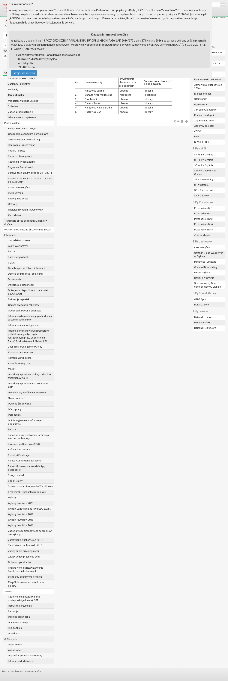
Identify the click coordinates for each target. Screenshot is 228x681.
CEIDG (11, 262)
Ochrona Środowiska (19, 403)
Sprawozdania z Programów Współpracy (30, 486)
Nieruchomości (16, 398)
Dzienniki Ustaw (203, 317)
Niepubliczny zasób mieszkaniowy (27, 392)
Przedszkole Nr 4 (203, 224)
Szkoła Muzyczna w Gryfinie (205, 172)
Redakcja (13, 611)
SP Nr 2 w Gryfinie (203, 159)
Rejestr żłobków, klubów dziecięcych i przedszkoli (28, 468)
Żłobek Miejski (202, 235)
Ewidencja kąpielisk (18, 299)
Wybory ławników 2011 (20, 525)
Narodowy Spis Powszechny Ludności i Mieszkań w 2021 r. (29, 376)
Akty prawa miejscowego (22, 128)
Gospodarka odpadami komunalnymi (28, 134)
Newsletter (14, 633)
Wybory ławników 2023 (20, 503)
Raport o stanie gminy (20, 156)
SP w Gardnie (201, 184)
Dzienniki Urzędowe (205, 327)
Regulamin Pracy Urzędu (21, 167)
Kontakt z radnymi (204, 115)
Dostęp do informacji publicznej (25, 273)
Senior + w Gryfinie (204, 277)
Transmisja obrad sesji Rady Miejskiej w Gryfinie (25, 222)
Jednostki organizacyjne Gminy (25, 346)
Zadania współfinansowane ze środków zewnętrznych (30, 532)
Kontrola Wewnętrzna (19, 357)
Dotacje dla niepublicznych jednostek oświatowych (28, 292)
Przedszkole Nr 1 (203, 208)
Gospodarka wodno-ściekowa (24, 310)
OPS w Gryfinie (202, 272)
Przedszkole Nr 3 (203, 218)
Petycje (12, 429)
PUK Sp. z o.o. (201, 304)
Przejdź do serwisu (24, 73)
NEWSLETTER (201, 142)
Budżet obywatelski (18, 257)
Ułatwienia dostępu (18, 622)
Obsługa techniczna (19, 616)
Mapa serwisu (15, 644)
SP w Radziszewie (204, 190)
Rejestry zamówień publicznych (25, 460)
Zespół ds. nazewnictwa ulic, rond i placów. (27, 584)
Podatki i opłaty (16, 150)
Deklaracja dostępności (21, 284)
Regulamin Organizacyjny (21, 161)
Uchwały (12, 204)
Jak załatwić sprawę (19, 240)
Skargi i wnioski (16, 475)
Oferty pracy (14, 409)
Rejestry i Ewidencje (18, 455)
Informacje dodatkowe (20, 661)
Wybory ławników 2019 (20, 514)
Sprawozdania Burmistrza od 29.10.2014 (30, 172)
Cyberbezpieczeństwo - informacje (27, 268)
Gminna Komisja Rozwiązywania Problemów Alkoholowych (25, 569)
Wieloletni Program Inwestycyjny (25, 209)
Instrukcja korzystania (20, 605)
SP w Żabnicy (201, 195)
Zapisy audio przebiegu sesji (23, 551)
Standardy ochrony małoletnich (25, 576)
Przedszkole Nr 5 (203, 229)
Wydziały (13, 89)
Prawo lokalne (12, 123)
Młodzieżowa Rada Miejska (23, 100)
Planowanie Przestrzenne (21, 145)
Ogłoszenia (14, 414)
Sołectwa (13, 106)
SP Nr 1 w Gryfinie (203, 154)
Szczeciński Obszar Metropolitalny (27, 492)
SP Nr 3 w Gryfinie (203, 165)
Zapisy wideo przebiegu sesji (24, 556)
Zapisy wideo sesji (204, 125)
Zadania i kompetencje (20, 112)
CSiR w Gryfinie (202, 247)
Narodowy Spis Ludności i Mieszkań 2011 (28, 385)
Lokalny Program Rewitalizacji (24, 139)
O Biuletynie (10, 639)
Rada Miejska (16, 95)
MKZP (11, 368)
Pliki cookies (15, 627)
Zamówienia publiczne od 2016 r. (26, 540)
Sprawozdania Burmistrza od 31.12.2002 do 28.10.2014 (30, 180)
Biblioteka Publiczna (205, 261)
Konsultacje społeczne (20, 352)
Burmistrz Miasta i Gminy (21, 78)
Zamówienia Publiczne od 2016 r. (208, 86)
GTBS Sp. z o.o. (202, 299)
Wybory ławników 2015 (20, 519)
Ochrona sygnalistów (19, 562)
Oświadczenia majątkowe (22, 117)
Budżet (12, 251)
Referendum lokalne (19, 449)
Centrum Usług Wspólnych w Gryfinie (208, 254)
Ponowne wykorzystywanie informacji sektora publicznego (28, 437)
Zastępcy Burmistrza (19, 84)
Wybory (12, 497)
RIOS (197, 136)
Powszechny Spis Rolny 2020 (24, 444)
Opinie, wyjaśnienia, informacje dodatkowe (24, 422)
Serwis (8, 591)
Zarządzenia (15, 215)
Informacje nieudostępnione (23, 325)
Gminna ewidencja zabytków (23, 305)
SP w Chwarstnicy (203, 179)
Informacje (10, 235)
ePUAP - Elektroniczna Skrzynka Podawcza (27, 229)
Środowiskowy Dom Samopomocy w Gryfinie (207, 285)
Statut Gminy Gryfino (19, 187)
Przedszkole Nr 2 (203, 213)
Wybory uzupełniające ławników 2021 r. (29, 508)
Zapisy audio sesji (204, 120)
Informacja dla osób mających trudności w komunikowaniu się (30, 318)
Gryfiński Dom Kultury (205, 267)
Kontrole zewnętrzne (19, 363)
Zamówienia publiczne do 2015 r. (26, 545)
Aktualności (14, 650)
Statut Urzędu (15, 193)
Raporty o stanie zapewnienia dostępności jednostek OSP (24, 598)
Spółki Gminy (15, 481)
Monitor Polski (202, 322)
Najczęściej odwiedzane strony (25, 655)
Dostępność (15, 279)
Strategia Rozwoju (18, 198)
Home (6, 4)
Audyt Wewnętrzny (18, 246)
